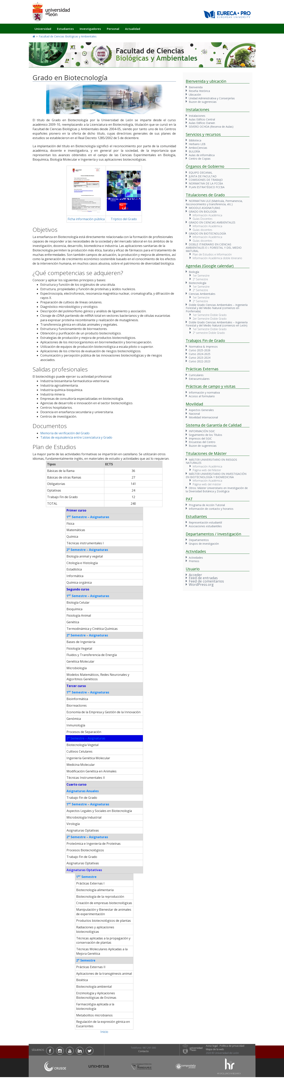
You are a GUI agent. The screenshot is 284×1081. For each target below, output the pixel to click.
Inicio (104, 1032)
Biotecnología (197, 283)
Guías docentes (202, 230)
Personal (113, 29)
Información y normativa (204, 392)
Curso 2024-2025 (199, 354)
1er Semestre (201, 275)
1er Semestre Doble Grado (210, 315)
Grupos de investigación (204, 543)
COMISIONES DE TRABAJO (206, 180)
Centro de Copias (200, 158)
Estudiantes (65, 29)
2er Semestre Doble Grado (210, 318)
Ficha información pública (86, 219)
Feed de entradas (203, 578)
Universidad (43, 29)
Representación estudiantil (205, 522)
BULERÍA (194, 151)
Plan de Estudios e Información (212, 254)
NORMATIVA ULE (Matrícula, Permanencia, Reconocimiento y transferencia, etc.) (214, 202)
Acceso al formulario (202, 396)
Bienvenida (196, 87)
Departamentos (199, 540)
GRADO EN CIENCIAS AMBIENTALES (212, 222)
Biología (194, 272)
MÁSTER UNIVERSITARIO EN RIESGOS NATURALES (211, 461)
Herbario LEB (197, 144)
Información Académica (207, 215)
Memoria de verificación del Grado (65, 433)
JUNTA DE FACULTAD (203, 176)
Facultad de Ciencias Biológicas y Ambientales (68, 36)
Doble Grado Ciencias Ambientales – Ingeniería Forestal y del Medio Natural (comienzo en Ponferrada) (217, 308)
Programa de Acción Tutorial (207, 505)
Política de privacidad (232, 1045)
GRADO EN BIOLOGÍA (203, 211)
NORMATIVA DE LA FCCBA (206, 183)
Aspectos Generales (201, 410)
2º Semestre (200, 279)
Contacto (143, 1051)
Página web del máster (207, 484)
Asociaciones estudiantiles (205, 526)
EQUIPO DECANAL (200, 172)
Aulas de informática (202, 155)
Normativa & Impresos (203, 346)
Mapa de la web (215, 1049)
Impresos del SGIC (200, 438)
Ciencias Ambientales (202, 294)
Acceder (195, 574)
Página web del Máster (207, 470)
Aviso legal (212, 1045)
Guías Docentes (202, 219)
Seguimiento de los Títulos (205, 435)
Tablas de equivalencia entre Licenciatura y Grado (76, 437)
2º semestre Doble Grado (209, 333)
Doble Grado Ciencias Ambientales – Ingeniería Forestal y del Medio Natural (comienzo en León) (217, 323)
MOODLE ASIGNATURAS (204, 208)
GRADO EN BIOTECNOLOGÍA (207, 233)
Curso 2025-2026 (199, 350)
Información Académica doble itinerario (217, 258)
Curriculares (196, 375)
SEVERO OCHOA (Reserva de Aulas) (211, 126)
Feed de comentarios (206, 581)
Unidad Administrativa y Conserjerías (212, 98)
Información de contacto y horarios (211, 509)
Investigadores (90, 29)
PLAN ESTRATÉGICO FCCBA (206, 187)
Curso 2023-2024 (199, 357)
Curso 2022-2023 (199, 361)
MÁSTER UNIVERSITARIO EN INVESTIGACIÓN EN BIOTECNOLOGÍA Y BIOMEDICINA (216, 475)
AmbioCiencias (198, 148)
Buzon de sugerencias (203, 102)
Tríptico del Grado (124, 219)
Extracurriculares (199, 379)
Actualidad (132, 29)
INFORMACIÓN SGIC (202, 431)
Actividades (196, 557)
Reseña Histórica (199, 91)
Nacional (194, 413)
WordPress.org (201, 584)
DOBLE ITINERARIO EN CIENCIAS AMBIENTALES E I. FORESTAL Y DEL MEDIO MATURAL (214, 247)
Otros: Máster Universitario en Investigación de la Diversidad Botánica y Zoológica (217, 489)
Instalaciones (197, 116)
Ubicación (195, 94)
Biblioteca (195, 140)
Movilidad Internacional (203, 417)
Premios (194, 561)
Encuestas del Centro (202, 442)
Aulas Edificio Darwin (202, 123)
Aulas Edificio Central (202, 119)
